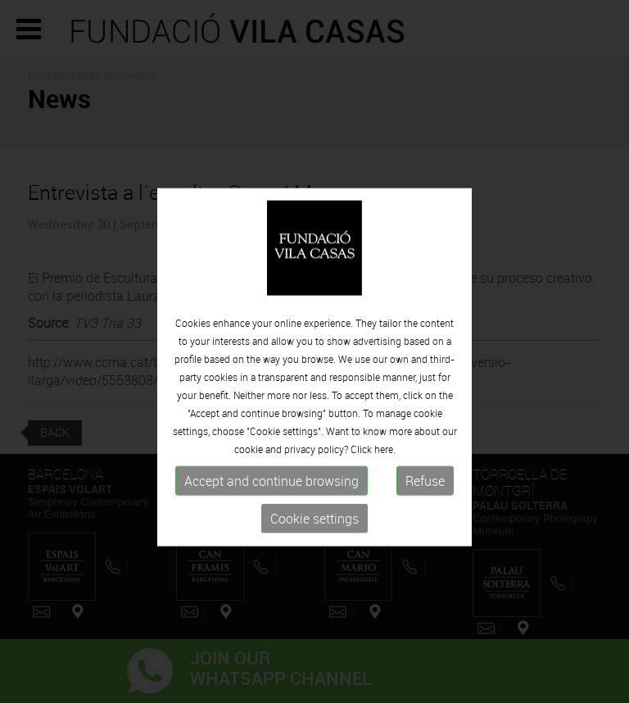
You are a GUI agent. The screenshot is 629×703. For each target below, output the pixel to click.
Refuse (425, 501)
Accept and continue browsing (271, 501)
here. (385, 468)
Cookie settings (314, 538)
